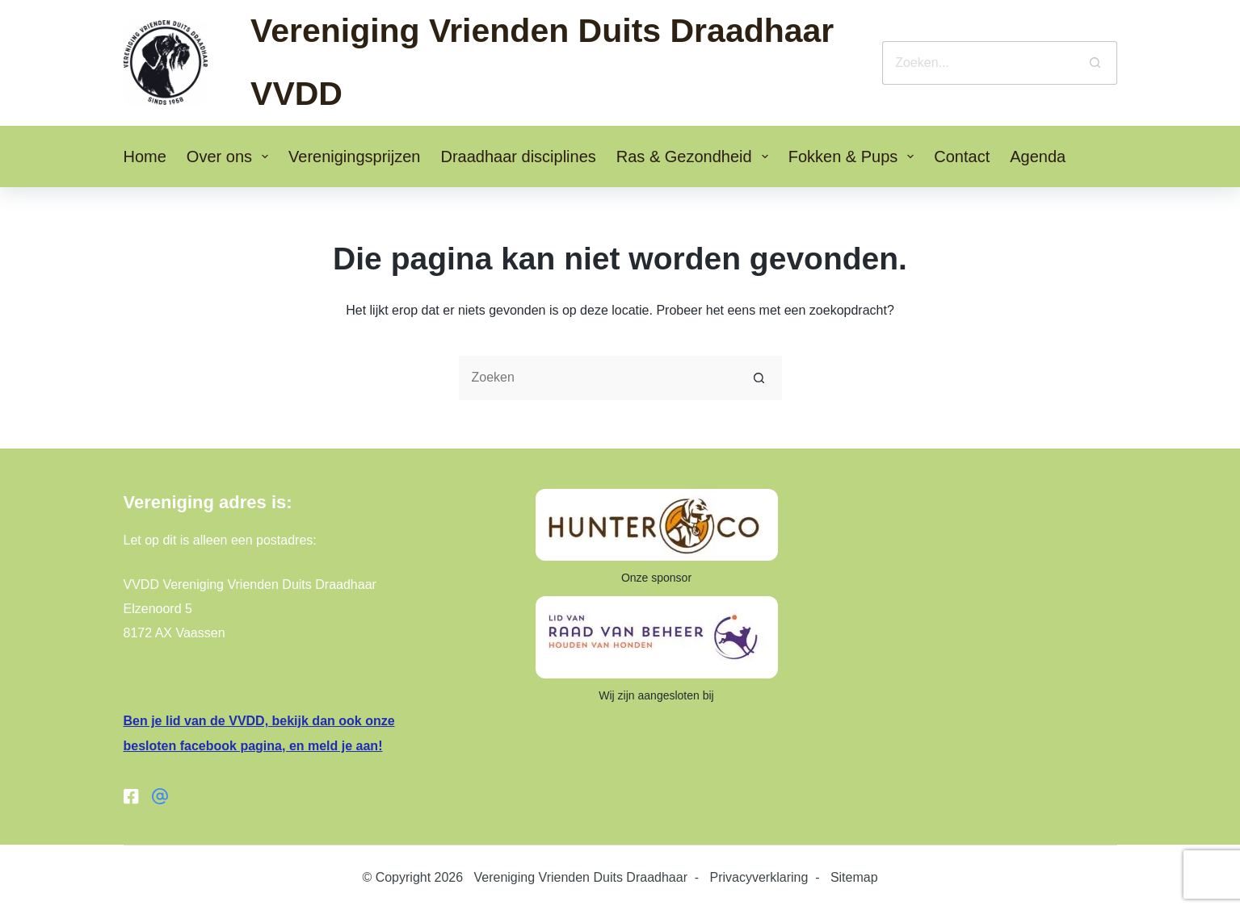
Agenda (1038, 156)
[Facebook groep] (160, 796)
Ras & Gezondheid (695, 156)
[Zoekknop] (1095, 63)
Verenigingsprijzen (354, 156)
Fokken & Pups (854, 156)
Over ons (231, 156)
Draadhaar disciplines (517, 156)
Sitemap (854, 877)
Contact (962, 156)
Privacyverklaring (759, 877)
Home (145, 156)
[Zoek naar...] (977, 63)
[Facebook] (132, 796)
